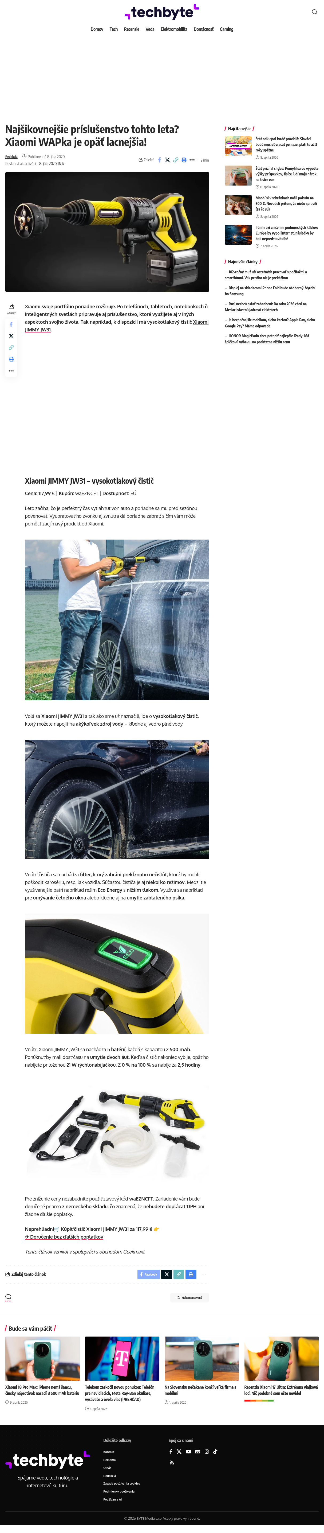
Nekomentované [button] (185, 1304)
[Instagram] (207, 1458)
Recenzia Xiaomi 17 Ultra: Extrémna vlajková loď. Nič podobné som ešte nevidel (275, 1399)
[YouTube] (188, 1458)
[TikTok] (215, 1458)
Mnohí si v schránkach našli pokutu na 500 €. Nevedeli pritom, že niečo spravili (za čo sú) (286, 199)
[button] (314, 12)
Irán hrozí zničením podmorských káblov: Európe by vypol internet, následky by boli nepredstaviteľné (287, 229)
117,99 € (47, 493)
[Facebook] (171, 1458)
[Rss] (172, 1469)
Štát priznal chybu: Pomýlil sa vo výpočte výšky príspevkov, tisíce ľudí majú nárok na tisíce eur (287, 170)
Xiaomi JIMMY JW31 (47, 329)
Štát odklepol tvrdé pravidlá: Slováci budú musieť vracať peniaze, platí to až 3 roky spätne (286, 140)
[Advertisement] (162, 74)
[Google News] (197, 1458)
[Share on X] (167, 160)
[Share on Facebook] (159, 160)
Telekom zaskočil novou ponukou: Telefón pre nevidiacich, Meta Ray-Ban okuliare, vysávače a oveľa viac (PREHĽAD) (121, 1399)
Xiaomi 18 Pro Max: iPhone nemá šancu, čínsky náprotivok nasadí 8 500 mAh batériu (40, 1399)
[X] (179, 1458)
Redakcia (12, 156)
